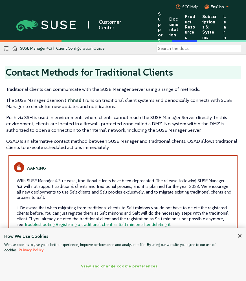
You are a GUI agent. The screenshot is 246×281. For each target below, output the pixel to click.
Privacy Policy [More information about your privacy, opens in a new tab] (31, 250)
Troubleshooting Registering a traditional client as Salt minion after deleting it (97, 224)
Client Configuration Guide (80, 48)
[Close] (240, 236)
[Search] (199, 48)
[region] (123, 254)
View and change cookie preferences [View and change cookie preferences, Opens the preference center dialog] (119, 266)
